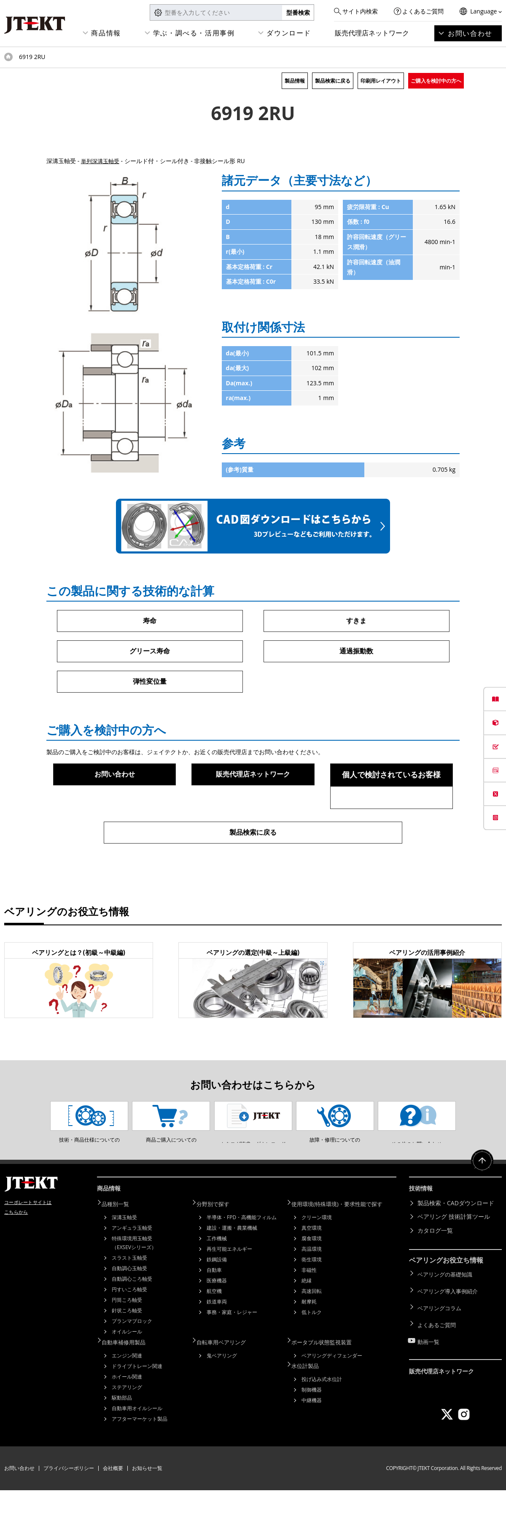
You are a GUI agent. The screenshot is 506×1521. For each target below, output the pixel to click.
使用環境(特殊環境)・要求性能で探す (344, 1237)
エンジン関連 (127, 1386)
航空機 (214, 1323)
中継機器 (311, 1429)
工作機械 (217, 1270)
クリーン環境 (316, 1249)
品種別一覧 (120, 1237)
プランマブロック (132, 1353)
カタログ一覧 (435, 1264)
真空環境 (311, 1260)
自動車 (214, 1302)
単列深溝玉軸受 (101, 161)
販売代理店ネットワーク (372, 33)
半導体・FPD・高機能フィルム (242, 1249)
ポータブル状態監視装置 (327, 1373)
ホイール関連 (127, 1407)
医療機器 (217, 1313)
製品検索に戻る (332, 80)
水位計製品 (310, 1396)
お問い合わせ (470, 33)
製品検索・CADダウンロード (455, 1237)
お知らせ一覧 (147, 1498)
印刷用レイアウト (381, 80)
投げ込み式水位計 (321, 1408)
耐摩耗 (309, 1334)
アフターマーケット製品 (139, 1449)
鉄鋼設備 (217, 1291)
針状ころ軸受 (127, 1342)
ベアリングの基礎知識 (446, 1307)
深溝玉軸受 (124, 1249)
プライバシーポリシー (68, 1498)
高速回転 (311, 1323)
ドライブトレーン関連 (137, 1396)
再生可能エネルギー (229, 1281)
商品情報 (106, 33)
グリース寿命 (149, 652)
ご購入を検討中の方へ (436, 80)
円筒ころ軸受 (127, 1332)
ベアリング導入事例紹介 (449, 1321)
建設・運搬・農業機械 (232, 1260)
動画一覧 (429, 1361)
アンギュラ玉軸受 (132, 1260)
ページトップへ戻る (480, 1198)
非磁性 (309, 1302)
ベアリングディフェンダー (331, 1386)
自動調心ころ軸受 (132, 1311)
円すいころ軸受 (129, 1321)
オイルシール (127, 1364)
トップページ (8, 57)
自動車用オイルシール (137, 1439)
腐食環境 (311, 1270)
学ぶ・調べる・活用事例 (194, 33)
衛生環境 (311, 1291)
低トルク (311, 1344)
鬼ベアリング (222, 1386)
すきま (356, 621)
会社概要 (113, 1498)
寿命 (149, 621)
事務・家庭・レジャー (232, 1344)
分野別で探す (218, 1237)
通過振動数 (356, 652)
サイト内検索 (360, 11)
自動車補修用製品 (129, 1373)
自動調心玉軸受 (129, 1300)
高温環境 (311, 1281)
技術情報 (422, 1223)
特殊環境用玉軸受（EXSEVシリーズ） (134, 1275)
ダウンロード (288, 33)
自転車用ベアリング (226, 1373)
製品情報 (295, 80)
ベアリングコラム (441, 1334)
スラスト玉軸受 (129, 1290)
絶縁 (306, 1313)
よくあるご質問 (423, 11)
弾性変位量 (150, 683)
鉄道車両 (217, 1334)
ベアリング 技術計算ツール (453, 1250)
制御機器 (311, 1419)
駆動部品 (122, 1428)
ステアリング (127, 1418)
